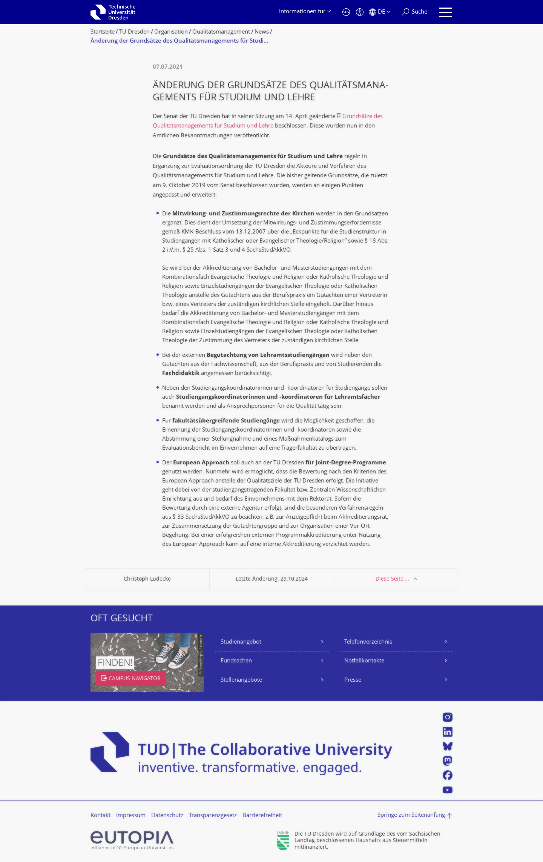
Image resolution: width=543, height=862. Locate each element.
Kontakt (100, 816)
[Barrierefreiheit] (360, 12)
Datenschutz (167, 816)
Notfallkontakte (364, 661)
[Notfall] (346, 12)
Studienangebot (241, 642)
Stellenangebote (241, 680)
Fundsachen (236, 661)
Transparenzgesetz (213, 816)
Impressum (131, 816)
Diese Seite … (392, 579)
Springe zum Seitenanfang (411, 815)
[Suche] (414, 12)
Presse (352, 680)
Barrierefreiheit (262, 816)
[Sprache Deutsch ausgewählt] (379, 12)
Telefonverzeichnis (368, 642)
